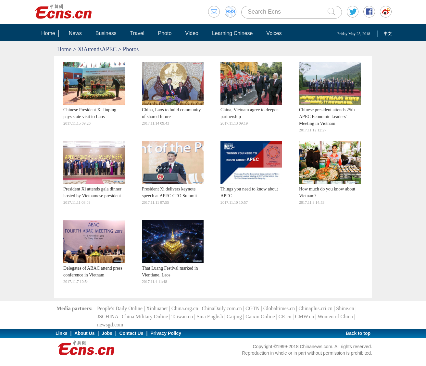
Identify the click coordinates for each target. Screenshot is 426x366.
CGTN (252, 308)
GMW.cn (304, 316)
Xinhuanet (157, 308)
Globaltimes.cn (279, 308)
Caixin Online (260, 316)
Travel (137, 33)
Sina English (209, 316)
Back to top (358, 333)
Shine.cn (345, 308)
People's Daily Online (120, 308)
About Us (84, 333)
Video (191, 33)
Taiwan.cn (182, 316)
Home (48, 33)
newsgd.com (110, 324)
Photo (164, 33)
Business (106, 33)
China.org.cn (184, 308)
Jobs (107, 333)
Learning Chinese (232, 33)
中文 (388, 33)
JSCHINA (107, 316)
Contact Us (131, 333)
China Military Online (145, 316)
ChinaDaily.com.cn (222, 308)
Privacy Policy (165, 333)
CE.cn (285, 316)
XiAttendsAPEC (97, 49)
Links (62, 333)
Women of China (335, 316)
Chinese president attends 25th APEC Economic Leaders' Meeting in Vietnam (327, 116)
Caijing (234, 316)
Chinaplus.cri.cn (315, 308)
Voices (274, 33)
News (75, 33)
